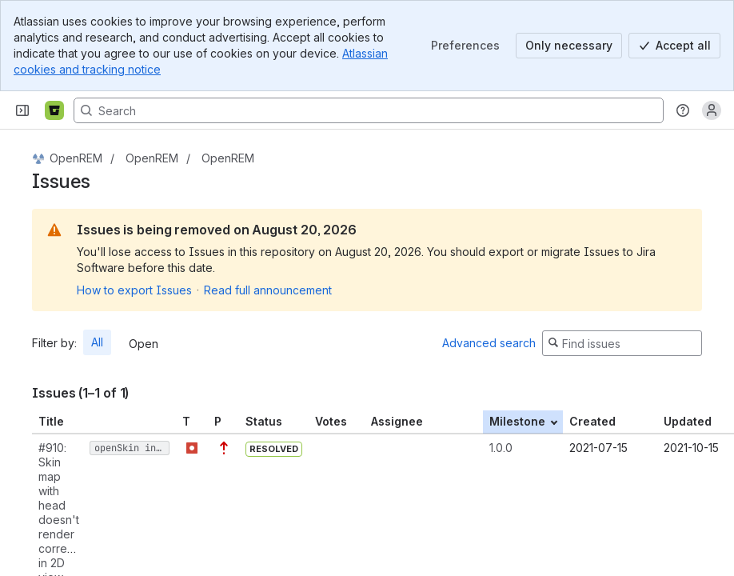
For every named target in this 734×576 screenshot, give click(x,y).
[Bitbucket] (54, 110)
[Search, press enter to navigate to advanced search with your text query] (369, 110)
